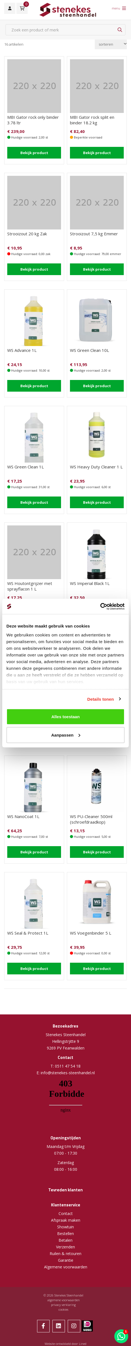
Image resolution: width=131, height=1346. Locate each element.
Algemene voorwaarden (65, 1267)
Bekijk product (34, 152)
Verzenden (65, 1246)
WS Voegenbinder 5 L (90, 933)
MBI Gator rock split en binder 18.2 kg (92, 119)
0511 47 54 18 (68, 1066)
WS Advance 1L (22, 350)
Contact (66, 1213)
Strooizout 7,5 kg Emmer (94, 233)
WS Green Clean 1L (25, 467)
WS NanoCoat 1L (23, 816)
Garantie (65, 1260)
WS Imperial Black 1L (90, 583)
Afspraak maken (65, 1220)
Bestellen (65, 1233)
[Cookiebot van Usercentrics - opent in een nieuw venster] (100, 606)
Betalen (65, 1240)
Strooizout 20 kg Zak (27, 233)
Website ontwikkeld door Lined (65, 1344)
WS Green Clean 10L (89, 350)
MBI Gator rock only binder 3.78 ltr (33, 119)
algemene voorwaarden (63, 1300)
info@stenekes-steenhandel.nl (68, 1072)
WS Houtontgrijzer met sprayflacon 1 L (29, 586)
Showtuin (65, 1226)
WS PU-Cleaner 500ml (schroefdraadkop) (91, 819)
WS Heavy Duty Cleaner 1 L (96, 467)
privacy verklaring (63, 1305)
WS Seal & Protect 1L (27, 933)
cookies (63, 1309)
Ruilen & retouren (65, 1253)
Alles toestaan (65, 716)
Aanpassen (65, 734)
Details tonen (100, 699)
